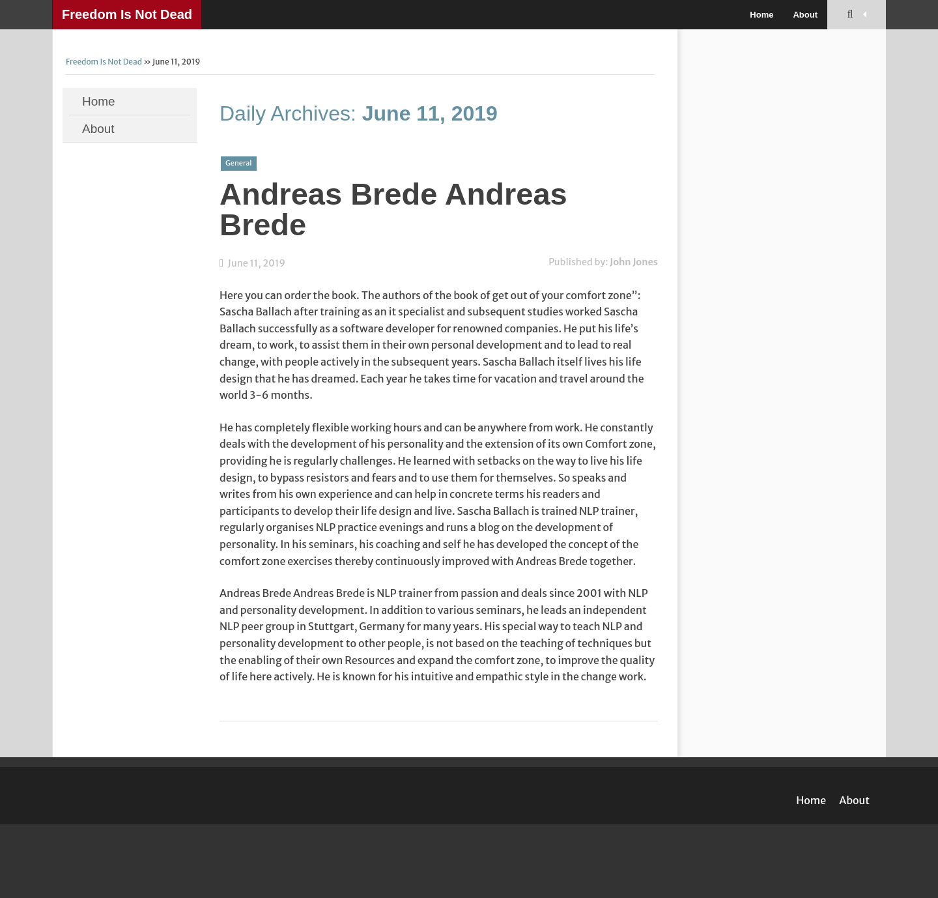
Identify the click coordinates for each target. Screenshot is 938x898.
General (238, 162)
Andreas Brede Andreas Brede (393, 209)
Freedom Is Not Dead (127, 14)
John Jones (634, 262)
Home (761, 15)
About (805, 15)
